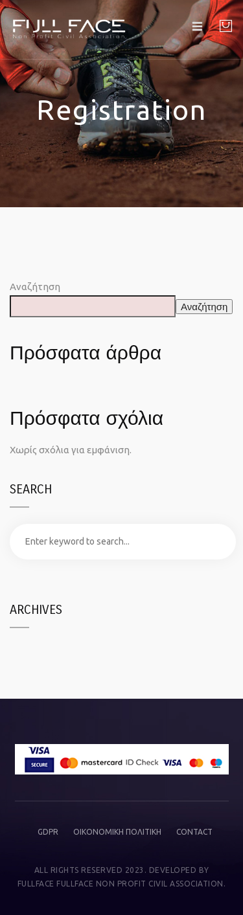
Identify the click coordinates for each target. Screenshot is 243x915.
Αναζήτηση (35, 286)
